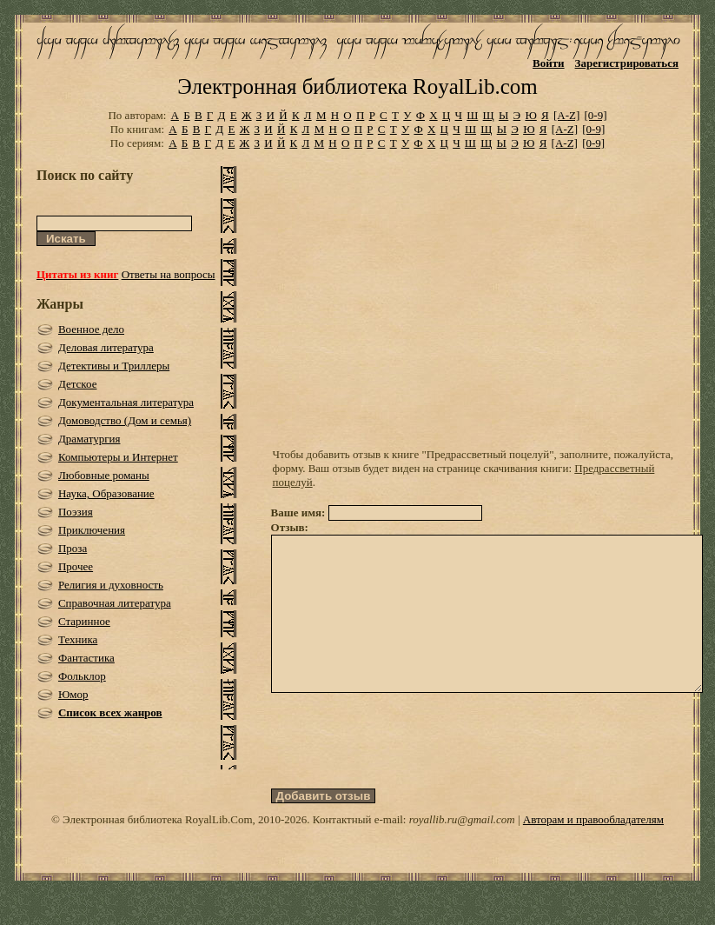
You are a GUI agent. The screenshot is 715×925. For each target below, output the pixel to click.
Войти (549, 63)
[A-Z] (566, 115)
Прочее (75, 566)
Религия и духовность (110, 584)
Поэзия (75, 511)
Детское (77, 383)
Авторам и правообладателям (593, 850)
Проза (72, 548)
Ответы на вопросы (168, 274)
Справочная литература (114, 602)
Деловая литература (106, 347)
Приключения (91, 529)
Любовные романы (103, 475)
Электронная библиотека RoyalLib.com (357, 86)
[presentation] (403, 772)
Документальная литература (126, 402)
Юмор (73, 694)
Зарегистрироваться (627, 63)
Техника (77, 639)
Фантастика (86, 657)
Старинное (84, 621)
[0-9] (596, 115)
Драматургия (89, 438)
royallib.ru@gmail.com (462, 850)
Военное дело (91, 329)
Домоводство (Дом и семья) (124, 420)
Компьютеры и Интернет (118, 456)
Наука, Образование (106, 493)
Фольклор (82, 675)
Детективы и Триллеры (113, 365)
